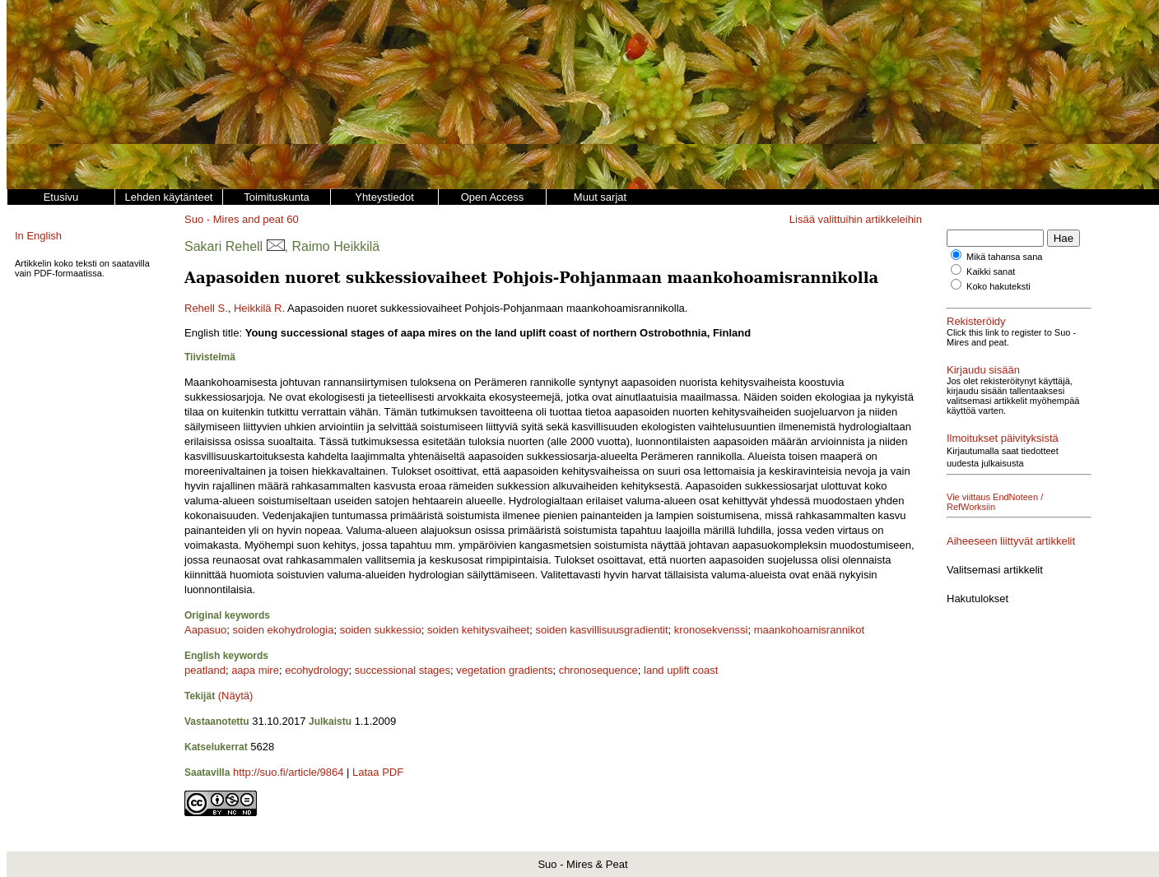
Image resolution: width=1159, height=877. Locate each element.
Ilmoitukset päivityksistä (1003, 428)
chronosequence (598, 670)
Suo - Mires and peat (234, 219)
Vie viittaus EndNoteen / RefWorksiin (1020, 487)
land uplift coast (681, 670)
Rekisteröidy (976, 321)
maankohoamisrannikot (809, 630)
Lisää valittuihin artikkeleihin (855, 219)
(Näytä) (236, 695)
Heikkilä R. (259, 308)
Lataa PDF (377, 772)
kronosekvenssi (711, 630)
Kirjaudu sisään (983, 370)
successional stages (402, 670)
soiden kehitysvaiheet (478, 630)
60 (292, 219)
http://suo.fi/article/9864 (288, 772)
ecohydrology (316, 670)
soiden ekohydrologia (283, 630)
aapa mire (255, 670)
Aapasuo (205, 630)
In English (38, 236)
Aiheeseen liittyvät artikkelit (1011, 521)
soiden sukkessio (380, 630)
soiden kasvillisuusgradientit (601, 630)
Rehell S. (206, 308)
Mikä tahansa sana (1004, 257)
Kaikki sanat (990, 271)
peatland (205, 670)
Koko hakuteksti (998, 286)
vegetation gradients (504, 670)
